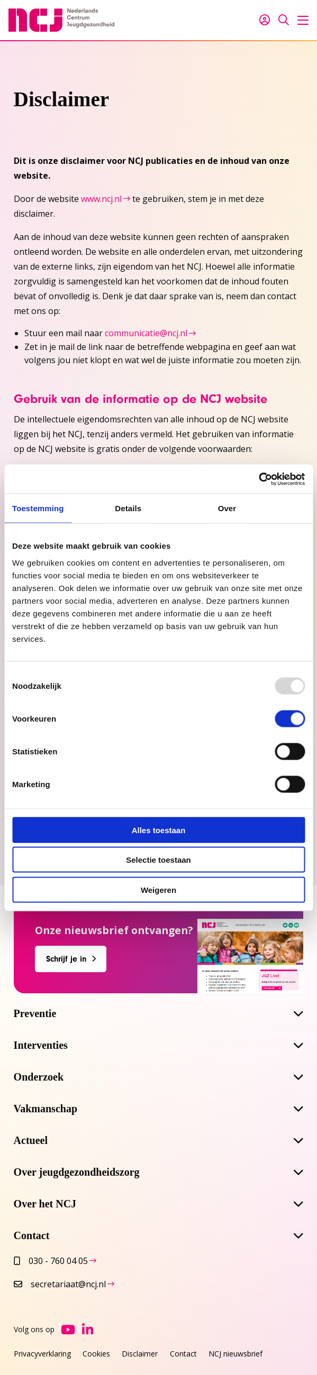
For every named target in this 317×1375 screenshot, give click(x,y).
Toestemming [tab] (38, 508)
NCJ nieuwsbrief (235, 1354)
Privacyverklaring (42, 1354)
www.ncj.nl (101, 199)
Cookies (96, 1354)
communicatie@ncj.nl (146, 333)
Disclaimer (140, 1354)
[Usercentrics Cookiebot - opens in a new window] (258, 479)
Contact (183, 1354)
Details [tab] (128, 508)
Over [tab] (227, 508)
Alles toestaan (159, 829)
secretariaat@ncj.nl (60, 1284)
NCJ (61, 20)
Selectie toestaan (158, 859)
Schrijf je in (66, 959)
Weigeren (158, 889)
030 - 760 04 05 (51, 1261)
